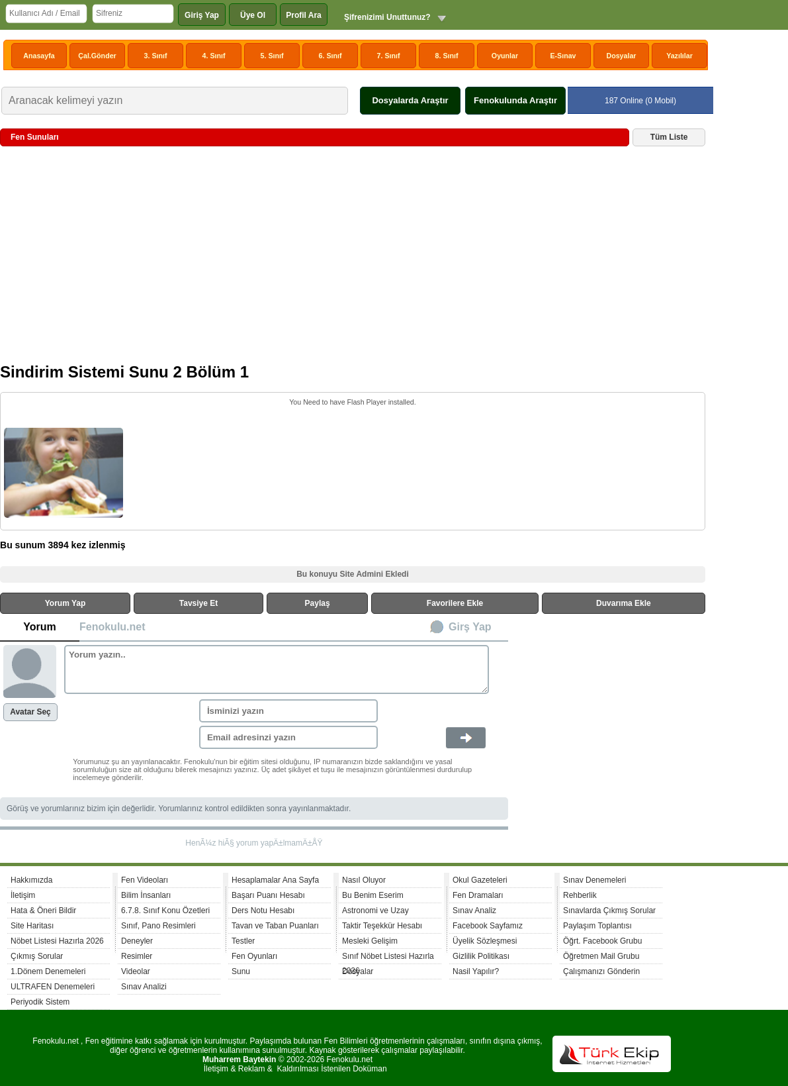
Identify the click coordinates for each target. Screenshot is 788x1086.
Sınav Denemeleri (594, 880)
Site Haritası (32, 925)
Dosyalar (621, 56)
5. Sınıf (272, 56)
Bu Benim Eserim (373, 895)
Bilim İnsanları (146, 895)
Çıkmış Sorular (37, 956)
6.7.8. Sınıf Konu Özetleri (165, 910)
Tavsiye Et (198, 603)
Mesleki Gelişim (370, 941)
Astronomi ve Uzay (375, 910)
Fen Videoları (144, 880)
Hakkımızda (31, 880)
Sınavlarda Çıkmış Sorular (609, 910)
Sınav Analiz (474, 910)
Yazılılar (679, 56)
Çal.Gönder (97, 56)
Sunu (241, 971)
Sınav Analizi (144, 986)
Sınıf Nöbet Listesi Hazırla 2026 (388, 958)
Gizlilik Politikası (481, 956)
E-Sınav (563, 56)
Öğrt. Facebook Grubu (602, 941)
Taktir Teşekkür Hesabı (382, 925)
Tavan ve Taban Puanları (275, 925)
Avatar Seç (30, 711)
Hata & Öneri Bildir (43, 910)
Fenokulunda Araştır (515, 100)
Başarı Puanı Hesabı (268, 895)
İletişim (23, 895)
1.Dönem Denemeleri (48, 971)
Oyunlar (505, 56)
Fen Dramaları (478, 895)
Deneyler (137, 941)
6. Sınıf (330, 56)
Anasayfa (38, 56)
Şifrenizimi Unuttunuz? (387, 17)
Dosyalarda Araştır (410, 100)
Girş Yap (470, 626)
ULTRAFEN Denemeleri (53, 986)
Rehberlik (580, 895)
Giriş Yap (202, 15)
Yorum (39, 626)
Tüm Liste (669, 137)
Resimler (136, 956)
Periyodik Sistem (40, 1002)
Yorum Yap (65, 603)
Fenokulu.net (112, 626)
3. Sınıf (155, 56)
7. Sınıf (388, 56)
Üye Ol (252, 15)
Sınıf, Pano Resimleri (158, 925)
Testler (243, 941)
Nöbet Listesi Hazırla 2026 (57, 941)
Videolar (135, 971)
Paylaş (317, 603)
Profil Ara (304, 15)
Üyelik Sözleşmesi (485, 941)
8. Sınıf (447, 56)
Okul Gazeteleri (480, 880)
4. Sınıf (214, 56)
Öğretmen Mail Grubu (601, 956)
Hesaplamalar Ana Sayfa (275, 880)
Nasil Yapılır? (476, 971)
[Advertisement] (352, 259)
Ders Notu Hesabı (263, 910)
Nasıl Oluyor (364, 880)
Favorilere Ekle (455, 603)
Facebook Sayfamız (488, 925)
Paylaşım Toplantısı (597, 925)
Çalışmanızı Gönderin (601, 971)
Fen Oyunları (254, 956)
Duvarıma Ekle (623, 603)
